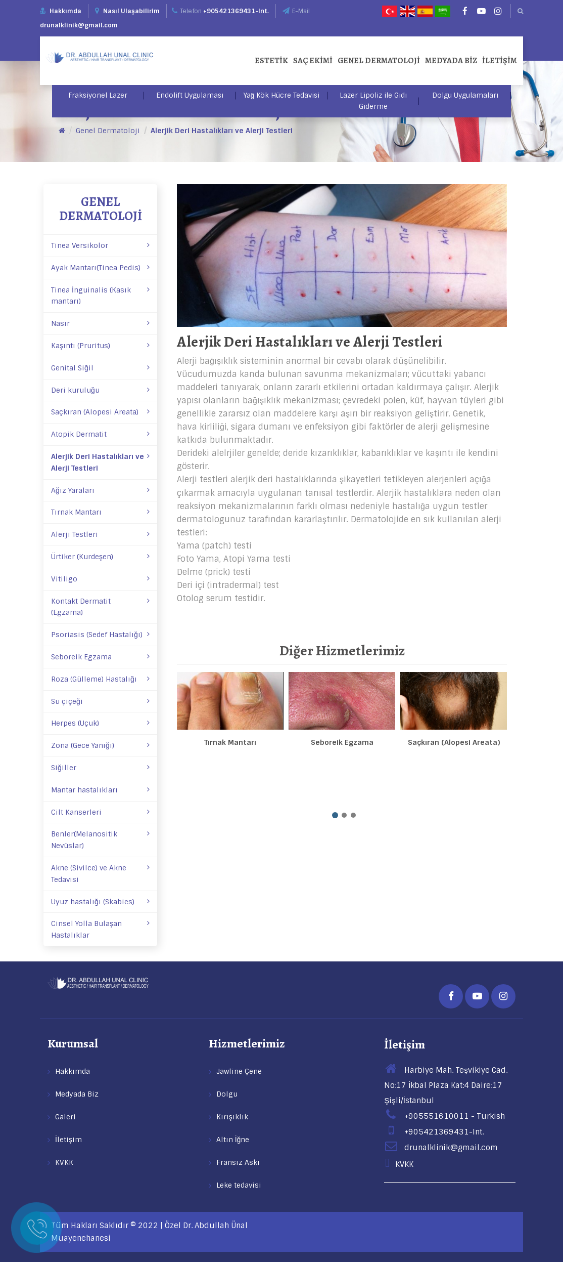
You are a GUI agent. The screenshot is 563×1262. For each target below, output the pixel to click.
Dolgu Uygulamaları (465, 95)
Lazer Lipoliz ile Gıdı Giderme (373, 101)
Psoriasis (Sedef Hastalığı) (100, 634)
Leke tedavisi (238, 1185)
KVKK (64, 1162)
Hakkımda (65, 11)
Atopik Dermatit (100, 434)
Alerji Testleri (100, 534)
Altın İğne (233, 1139)
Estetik (271, 60)
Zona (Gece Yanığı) (100, 745)
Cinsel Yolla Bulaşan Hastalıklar (100, 929)
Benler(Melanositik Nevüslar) (100, 839)
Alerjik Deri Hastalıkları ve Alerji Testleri (222, 130)
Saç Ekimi (313, 60)
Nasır (100, 323)
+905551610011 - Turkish (444, 1116)
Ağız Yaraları (100, 490)
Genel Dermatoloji (379, 60)
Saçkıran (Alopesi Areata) (100, 411)
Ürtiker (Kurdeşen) (100, 556)
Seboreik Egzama (100, 656)
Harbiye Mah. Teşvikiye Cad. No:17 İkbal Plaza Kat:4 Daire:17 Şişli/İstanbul (445, 1085)
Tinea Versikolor (100, 245)
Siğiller (100, 767)
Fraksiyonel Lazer (97, 95)
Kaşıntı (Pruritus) (100, 345)
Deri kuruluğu (100, 390)
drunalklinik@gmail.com (79, 25)
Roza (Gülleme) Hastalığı (100, 679)
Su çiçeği (100, 701)
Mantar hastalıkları (100, 789)
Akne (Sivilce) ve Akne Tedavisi (100, 873)
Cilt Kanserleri (100, 812)
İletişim (499, 60)
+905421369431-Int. (236, 11)
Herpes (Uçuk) (100, 723)
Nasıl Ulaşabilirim (127, 11)
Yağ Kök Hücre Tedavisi (282, 95)
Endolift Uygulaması (189, 95)
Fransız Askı (238, 1162)
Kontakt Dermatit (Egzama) (100, 607)
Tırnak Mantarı (100, 512)
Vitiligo (100, 578)
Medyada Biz (451, 60)
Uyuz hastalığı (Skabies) (100, 901)
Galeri (65, 1116)
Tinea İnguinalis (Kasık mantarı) (100, 295)
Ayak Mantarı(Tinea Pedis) (100, 267)
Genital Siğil (100, 367)
